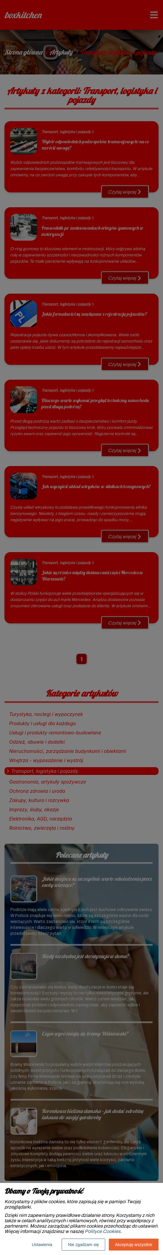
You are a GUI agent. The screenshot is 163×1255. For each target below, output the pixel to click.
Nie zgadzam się (83, 1244)
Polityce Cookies (102, 1231)
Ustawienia (42, 1244)
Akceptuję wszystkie (133, 1244)
